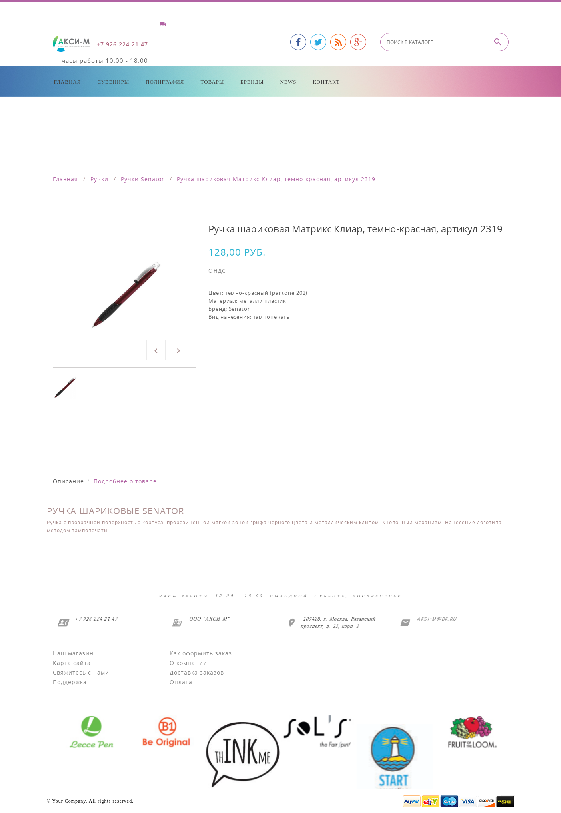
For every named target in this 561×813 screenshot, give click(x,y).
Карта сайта (72, 663)
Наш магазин (73, 653)
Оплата (181, 682)
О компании (188, 663)
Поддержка (70, 682)
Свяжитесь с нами (81, 672)
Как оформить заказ (201, 653)
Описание (68, 481)
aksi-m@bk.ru (436, 618)
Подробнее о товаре (125, 481)
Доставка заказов (197, 672)
